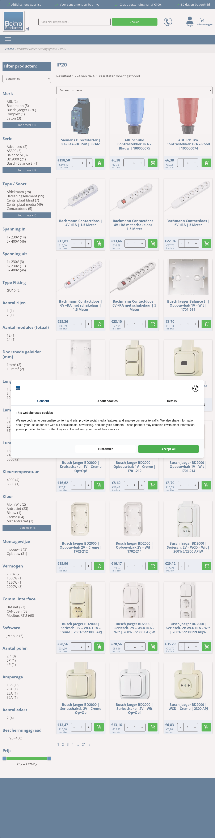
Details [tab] (172, 401)
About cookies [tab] (107, 401)
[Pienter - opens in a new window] (195, 388)
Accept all (168, 449)
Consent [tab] (43, 401)
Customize (105, 449)
